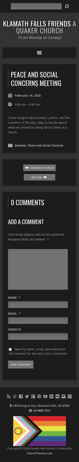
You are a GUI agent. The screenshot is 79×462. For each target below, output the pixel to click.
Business (20, 145)
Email (14, 313)
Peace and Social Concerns (45, 145)
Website (14, 329)
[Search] (36, 6)
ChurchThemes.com (39, 453)
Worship (39, 177)
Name (14, 298)
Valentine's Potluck (39, 168)
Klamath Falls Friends (39, 26)
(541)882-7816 (41, 410)
